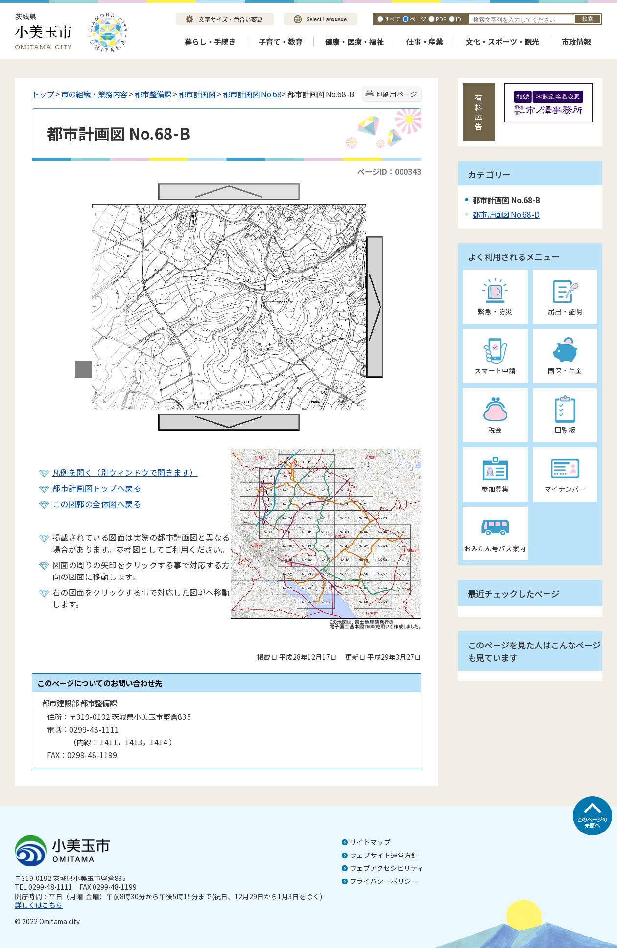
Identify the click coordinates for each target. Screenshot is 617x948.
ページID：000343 (389, 171)
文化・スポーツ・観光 (502, 41)
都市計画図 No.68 (252, 94)
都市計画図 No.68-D (506, 214)
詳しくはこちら (39, 905)
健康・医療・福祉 (354, 41)
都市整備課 (153, 94)
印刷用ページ (396, 94)
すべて (392, 19)
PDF (441, 19)
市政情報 (576, 41)
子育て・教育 (281, 41)
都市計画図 (197, 94)
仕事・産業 (424, 41)
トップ (43, 94)
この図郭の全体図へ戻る (96, 503)
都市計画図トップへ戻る (96, 488)
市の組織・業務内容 (94, 94)
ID (458, 19)
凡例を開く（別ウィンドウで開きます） (125, 472)
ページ (418, 19)
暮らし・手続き (210, 41)
